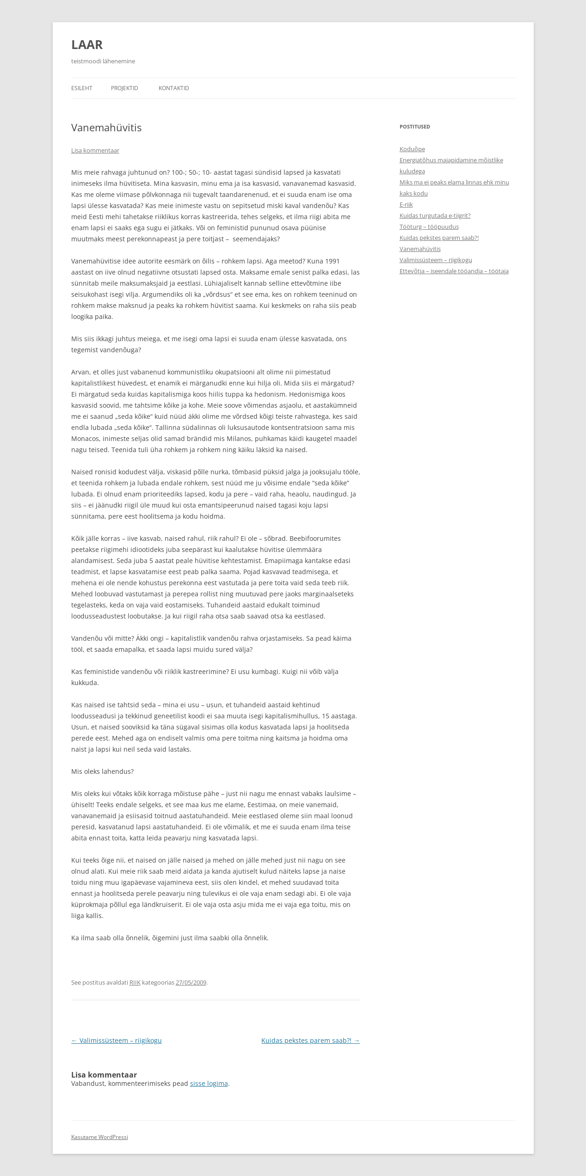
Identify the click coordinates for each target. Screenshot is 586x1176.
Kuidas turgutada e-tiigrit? (435, 215)
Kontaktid (174, 88)
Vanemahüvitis (420, 249)
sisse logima (209, 1083)
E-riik (406, 204)
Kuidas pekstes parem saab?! (310, 1040)
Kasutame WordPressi (99, 1137)
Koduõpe (412, 149)
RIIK (135, 982)
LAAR (87, 44)
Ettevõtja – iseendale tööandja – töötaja (454, 271)
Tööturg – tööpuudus (429, 226)
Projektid (124, 88)
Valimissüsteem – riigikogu (116, 1040)
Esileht (82, 88)
